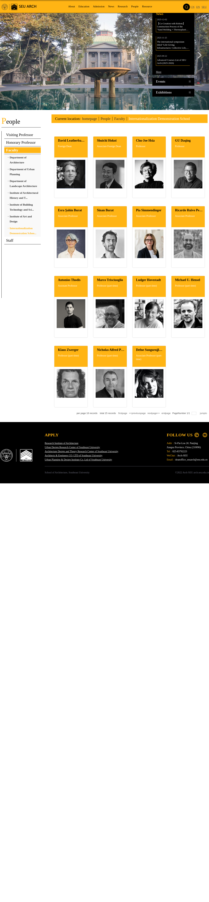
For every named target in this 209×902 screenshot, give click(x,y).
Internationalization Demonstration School (163, 119)
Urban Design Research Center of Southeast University (72, 447)
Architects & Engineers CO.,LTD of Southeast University (73, 455)
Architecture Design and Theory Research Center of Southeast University (81, 451)
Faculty (121, 119)
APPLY (52, 435)
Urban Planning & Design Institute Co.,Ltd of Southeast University (78, 459)
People (107, 119)
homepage (90, 119)
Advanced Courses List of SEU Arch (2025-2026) (172, 62)
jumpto (204, 413)
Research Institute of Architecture (61, 443)
